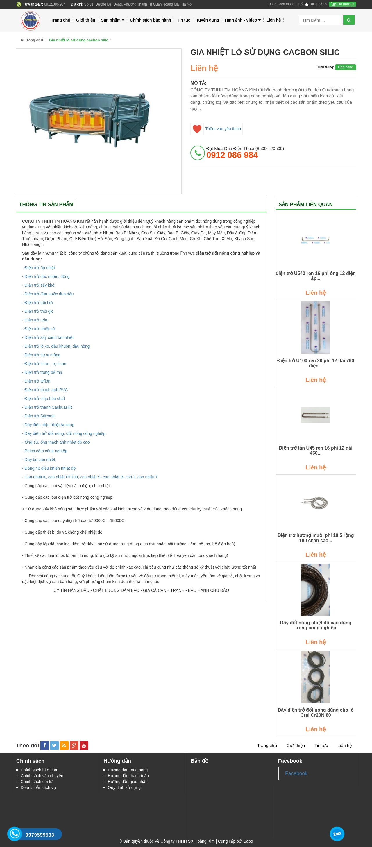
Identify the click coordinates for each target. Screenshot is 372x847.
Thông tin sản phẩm (46, 204)
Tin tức (183, 20)
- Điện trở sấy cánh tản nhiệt (48, 337)
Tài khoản (316, 4)
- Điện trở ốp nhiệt (38, 267)
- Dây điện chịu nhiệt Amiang (48, 424)
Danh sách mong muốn (286, 4)
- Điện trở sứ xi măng (41, 355)
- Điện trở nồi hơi (37, 302)
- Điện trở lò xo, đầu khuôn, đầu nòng (56, 346)
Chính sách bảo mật (39, 770)
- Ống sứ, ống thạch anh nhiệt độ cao (56, 442)
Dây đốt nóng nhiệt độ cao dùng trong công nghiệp (315, 625)
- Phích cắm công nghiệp (44, 450)
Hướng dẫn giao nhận (128, 781)
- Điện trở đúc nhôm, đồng (46, 276)
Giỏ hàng (342, 4)
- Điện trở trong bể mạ (42, 372)
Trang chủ (60, 20)
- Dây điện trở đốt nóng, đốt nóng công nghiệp (63, 433)
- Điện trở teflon (36, 381)
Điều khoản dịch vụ (38, 787)
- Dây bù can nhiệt (38, 459)
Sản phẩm (112, 20)
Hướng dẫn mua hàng (128, 770)
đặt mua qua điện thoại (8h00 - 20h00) (245, 152)
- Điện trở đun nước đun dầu (48, 294)
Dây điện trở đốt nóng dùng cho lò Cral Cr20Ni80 (316, 712)
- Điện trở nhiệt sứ (38, 328)
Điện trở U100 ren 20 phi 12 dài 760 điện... (315, 363)
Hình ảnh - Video (243, 20)
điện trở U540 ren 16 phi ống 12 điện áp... (316, 276)
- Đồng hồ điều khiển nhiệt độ (49, 468)
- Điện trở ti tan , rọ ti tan (44, 363)
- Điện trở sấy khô (38, 285)
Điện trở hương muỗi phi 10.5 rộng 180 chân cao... (316, 538)
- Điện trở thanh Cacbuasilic (47, 407)
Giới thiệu (85, 20)
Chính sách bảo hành (150, 20)
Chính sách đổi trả (37, 781)
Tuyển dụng (207, 20)
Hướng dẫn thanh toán (128, 775)
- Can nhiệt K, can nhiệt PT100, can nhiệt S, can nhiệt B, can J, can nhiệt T (90, 477)
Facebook (296, 773)
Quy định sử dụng (124, 787)
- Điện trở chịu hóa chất (43, 398)
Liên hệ (274, 20)
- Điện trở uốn (34, 320)
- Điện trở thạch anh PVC (45, 389)
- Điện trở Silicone (38, 416)
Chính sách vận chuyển (42, 775)
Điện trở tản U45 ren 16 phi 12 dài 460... (316, 451)
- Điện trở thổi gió (37, 311)
